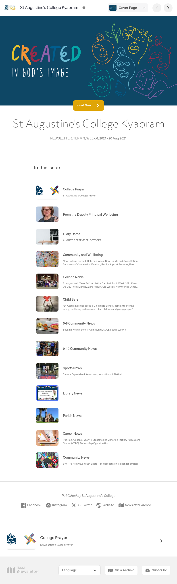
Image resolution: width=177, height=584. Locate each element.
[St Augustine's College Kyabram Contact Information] (84, 7)
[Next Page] (168, 7)
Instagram (56, 505)
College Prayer (53, 538)
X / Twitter (81, 505)
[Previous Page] (156, 7)
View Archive (121, 570)
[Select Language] (79, 570)
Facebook (31, 505)
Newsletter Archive (135, 505)
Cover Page (128, 8)
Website (105, 505)
